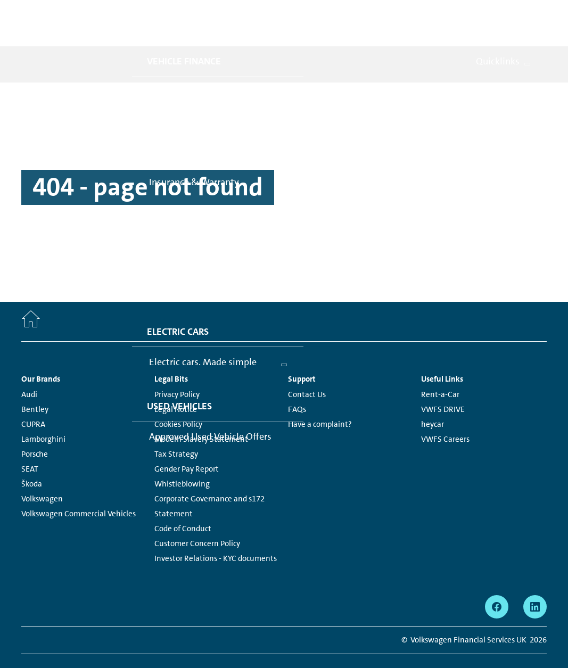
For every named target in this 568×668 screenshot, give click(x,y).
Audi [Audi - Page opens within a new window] (29, 371)
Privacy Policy (177, 371)
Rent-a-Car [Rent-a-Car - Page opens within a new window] (440, 371)
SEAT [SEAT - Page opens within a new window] (29, 445)
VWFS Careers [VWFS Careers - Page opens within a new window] (445, 415)
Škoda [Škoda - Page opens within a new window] (31, 460)
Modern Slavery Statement (201, 415)
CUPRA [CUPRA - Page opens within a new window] (33, 400)
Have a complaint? (320, 400)
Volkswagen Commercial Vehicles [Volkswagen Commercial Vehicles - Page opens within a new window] (78, 490)
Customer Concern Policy (197, 520)
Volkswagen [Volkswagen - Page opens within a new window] (42, 475)
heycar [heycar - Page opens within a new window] (432, 400)
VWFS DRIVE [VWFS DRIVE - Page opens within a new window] (443, 386)
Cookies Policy (178, 400)
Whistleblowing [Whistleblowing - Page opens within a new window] (182, 460)
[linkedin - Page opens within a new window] (535, 583)
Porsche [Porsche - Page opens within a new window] (34, 430)
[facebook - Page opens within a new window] (496, 583)
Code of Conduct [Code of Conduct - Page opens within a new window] (182, 505)
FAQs (297, 386)
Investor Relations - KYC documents (215, 535)
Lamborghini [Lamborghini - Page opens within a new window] (43, 415)
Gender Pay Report (186, 445)
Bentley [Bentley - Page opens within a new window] (34, 386)
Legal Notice (175, 386)
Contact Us (307, 371)
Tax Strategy (176, 430)
